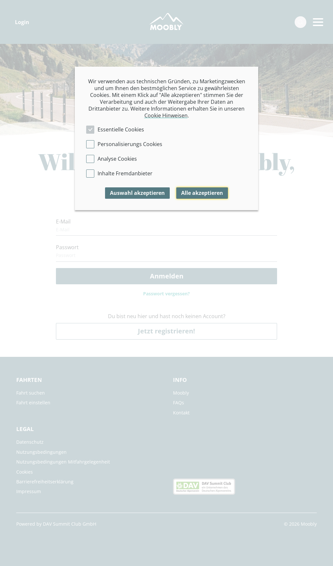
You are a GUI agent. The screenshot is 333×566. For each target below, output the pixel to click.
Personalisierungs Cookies (130, 144)
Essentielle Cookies (121, 129)
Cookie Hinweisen (166, 115)
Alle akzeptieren (202, 192)
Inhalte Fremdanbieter (125, 173)
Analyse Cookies (117, 158)
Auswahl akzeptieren (137, 192)
